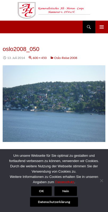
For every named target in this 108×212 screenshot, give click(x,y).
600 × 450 (40, 58)
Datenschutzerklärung (54, 202)
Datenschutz (64, 182)
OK (41, 191)
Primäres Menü (101, 27)
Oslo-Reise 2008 (65, 58)
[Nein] (101, 180)
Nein (65, 191)
